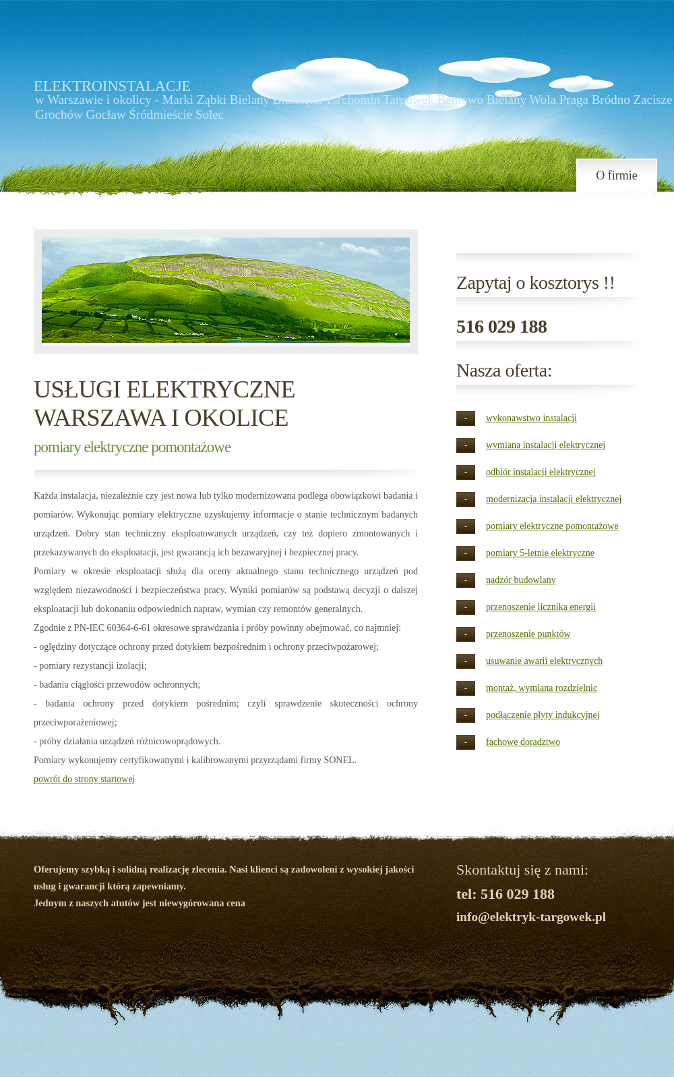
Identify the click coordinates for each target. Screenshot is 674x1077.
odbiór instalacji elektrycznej (541, 472)
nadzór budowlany (521, 580)
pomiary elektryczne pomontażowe (552, 526)
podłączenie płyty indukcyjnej (543, 715)
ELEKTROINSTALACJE (112, 86)
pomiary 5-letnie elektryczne (540, 553)
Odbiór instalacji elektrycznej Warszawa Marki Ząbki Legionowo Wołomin (436, 1048)
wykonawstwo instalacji (531, 418)
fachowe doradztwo (523, 742)
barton (80, 1038)
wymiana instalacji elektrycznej (545, 445)
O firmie (616, 175)
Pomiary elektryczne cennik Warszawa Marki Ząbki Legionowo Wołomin (397, 1058)
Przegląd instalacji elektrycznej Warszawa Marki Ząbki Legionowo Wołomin (171, 1048)
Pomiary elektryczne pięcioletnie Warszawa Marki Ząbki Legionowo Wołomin (302, 1038)
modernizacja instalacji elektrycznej (553, 499)
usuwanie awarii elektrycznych (544, 661)
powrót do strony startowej (84, 779)
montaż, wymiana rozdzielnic (541, 688)
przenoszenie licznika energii (541, 607)
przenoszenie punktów (528, 634)
